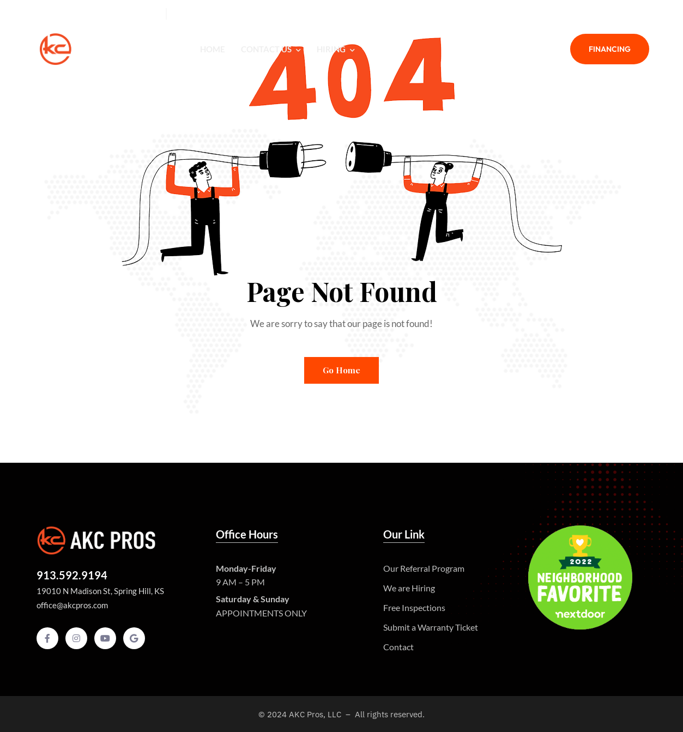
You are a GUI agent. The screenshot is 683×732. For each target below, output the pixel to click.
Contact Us (271, 49)
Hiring (336, 49)
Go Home (341, 370)
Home (212, 49)
